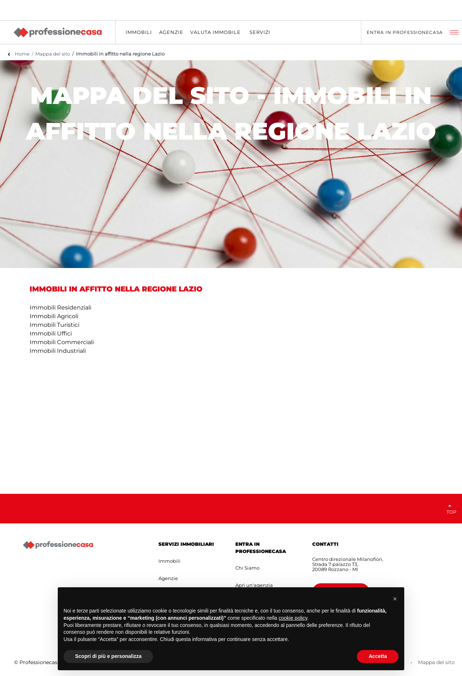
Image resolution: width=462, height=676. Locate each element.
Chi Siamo (247, 568)
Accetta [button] (378, 656)
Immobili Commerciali (62, 342)
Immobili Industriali (58, 350)
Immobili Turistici (54, 324)
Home (22, 54)
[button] (395, 599)
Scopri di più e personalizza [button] (108, 656)
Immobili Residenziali (60, 307)
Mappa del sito (52, 54)
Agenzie (168, 578)
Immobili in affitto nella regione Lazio (120, 54)
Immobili (169, 561)
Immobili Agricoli (54, 316)
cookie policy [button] (293, 618)
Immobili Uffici (51, 333)
